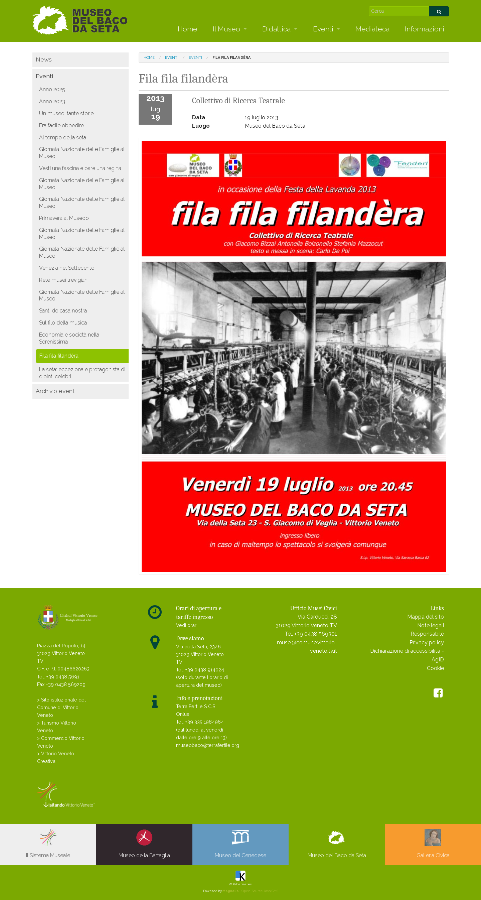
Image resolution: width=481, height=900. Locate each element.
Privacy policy (427, 642)
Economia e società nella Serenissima (69, 338)
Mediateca (372, 29)
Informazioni (424, 29)
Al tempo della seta (62, 137)
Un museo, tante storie (66, 113)
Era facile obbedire (61, 125)
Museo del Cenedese (240, 844)
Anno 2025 (52, 89)
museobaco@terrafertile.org (207, 745)
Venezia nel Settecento (67, 268)
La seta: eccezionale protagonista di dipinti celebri (82, 373)
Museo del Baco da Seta (337, 844)
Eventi (323, 29)
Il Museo (226, 29)
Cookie (435, 668)
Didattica (276, 29)
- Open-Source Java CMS (250, 891)
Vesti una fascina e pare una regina (80, 168)
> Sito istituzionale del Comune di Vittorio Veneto (61, 707)
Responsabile (427, 634)
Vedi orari (186, 625)
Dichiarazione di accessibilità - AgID (407, 655)
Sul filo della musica (63, 322)
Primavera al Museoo (64, 218)
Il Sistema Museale (48, 844)
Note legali (430, 625)
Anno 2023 (52, 101)
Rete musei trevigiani (64, 280)
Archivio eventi (55, 390)
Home (187, 29)
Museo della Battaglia (144, 844)
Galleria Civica (433, 844)
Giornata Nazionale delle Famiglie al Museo (82, 152)
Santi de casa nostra (63, 310)
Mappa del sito (425, 617)
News (44, 59)
